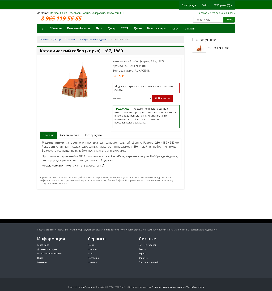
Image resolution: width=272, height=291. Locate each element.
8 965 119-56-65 (62, 18)
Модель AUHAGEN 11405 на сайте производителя (73, 165)
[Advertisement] (212, 166)
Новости (92, 249)
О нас (40, 257)
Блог (90, 253)
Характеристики (69, 135)
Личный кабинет (147, 244)
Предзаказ (162, 98)
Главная (44, 39)
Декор (111, 28)
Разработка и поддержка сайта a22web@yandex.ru (178, 287)
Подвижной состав (79, 28)
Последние (93, 257)
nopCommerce (88, 287)
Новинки (56, 28)
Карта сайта (43, 244)
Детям (138, 28)
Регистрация (188, 5)
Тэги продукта (93, 135)
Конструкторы (156, 28)
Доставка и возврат (47, 249)
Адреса (142, 253)
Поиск (229, 19)
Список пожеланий (149, 262)
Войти (205, 5)
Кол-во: (117, 98)
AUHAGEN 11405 (211, 48)
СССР (124, 28)
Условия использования (49, 253)
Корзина (143, 257)
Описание (48, 135)
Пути (99, 28)
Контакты (189, 28)
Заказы (142, 249)
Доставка (42, 13)
